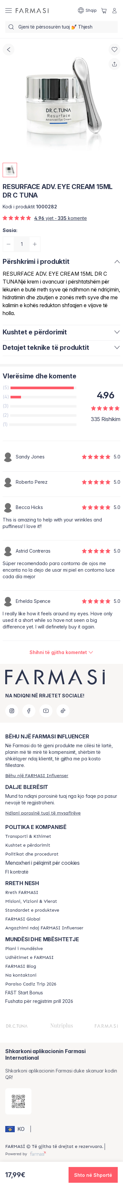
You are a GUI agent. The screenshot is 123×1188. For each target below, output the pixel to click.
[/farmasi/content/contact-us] (20, 975)
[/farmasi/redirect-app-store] (18, 1101)
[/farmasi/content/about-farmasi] (21, 892)
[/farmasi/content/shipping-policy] (28, 836)
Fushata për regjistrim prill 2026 (39, 1001)
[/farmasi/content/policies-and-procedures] (31, 854)
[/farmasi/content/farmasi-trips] (29, 957)
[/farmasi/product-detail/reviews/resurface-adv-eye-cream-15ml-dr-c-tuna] (62, 652)
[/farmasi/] (32, 10)
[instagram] (11, 710)
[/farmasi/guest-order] (43, 813)
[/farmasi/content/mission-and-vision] (31, 901)
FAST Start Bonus (24, 992)
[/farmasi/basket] (104, 10)
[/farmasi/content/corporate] (22, 919)
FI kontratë (17, 872)
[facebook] (28, 710)
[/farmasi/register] (36, 775)
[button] (17, 1129)
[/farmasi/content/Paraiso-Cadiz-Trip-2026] (30, 984)
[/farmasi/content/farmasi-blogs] (20, 966)
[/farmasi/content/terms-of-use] (27, 845)
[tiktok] (63, 710)
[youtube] (45, 710)
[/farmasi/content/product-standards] (32, 910)
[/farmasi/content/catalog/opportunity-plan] (24, 948)
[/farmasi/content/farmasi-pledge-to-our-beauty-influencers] (44, 928)
